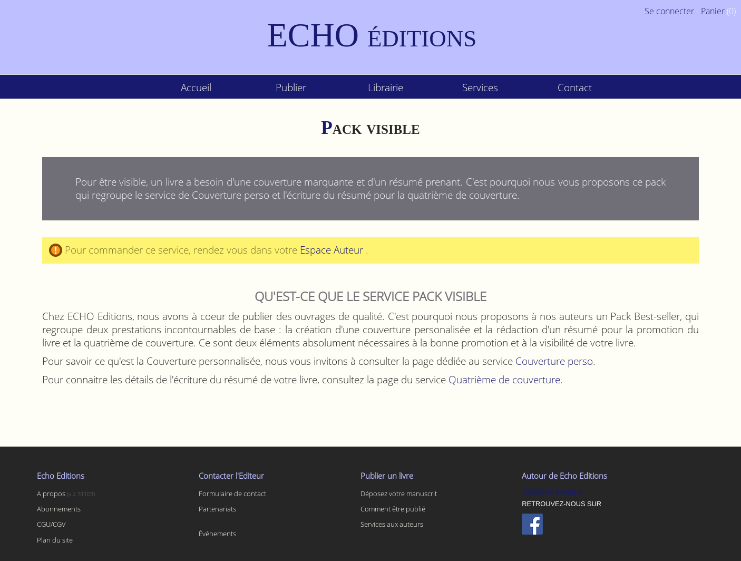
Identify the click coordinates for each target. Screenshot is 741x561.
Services (480, 87)
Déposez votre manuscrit (398, 493)
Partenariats (217, 509)
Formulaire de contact (232, 493)
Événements (217, 533)
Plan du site (55, 540)
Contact (575, 87)
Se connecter (669, 11)
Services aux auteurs (391, 524)
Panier (713, 11)
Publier (291, 87)
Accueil (196, 87)
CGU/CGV (51, 524)
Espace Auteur (333, 250)
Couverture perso (554, 361)
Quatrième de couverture (504, 379)
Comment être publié (392, 509)
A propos (52, 493)
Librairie (385, 87)
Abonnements (59, 509)
